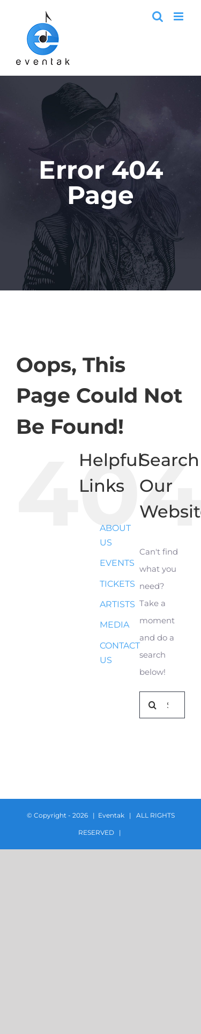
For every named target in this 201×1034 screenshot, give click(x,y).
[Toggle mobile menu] (179, 16)
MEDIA (114, 625)
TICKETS (117, 584)
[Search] (152, 704)
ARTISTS (117, 604)
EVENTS (117, 563)
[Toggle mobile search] (157, 16)
